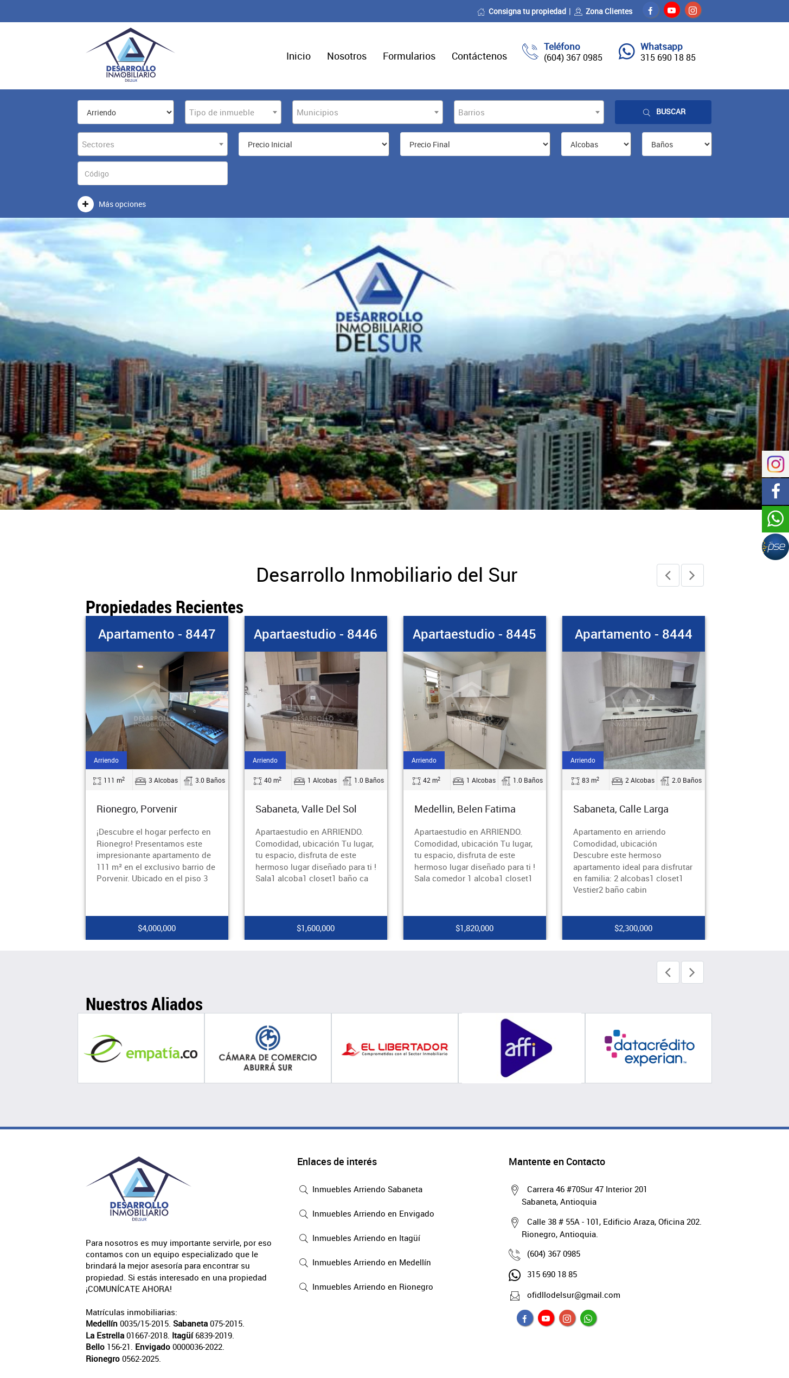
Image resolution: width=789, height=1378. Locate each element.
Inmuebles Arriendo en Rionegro (365, 1287)
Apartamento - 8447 (157, 633)
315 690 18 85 (668, 57)
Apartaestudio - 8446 (315, 633)
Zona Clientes (603, 11)
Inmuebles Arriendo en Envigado (365, 1214)
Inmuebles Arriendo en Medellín (364, 1263)
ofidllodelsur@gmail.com (571, 1294)
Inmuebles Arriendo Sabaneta (359, 1190)
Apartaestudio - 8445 (474, 633)
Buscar (663, 112)
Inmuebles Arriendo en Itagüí (358, 1238)
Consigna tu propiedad (521, 11)
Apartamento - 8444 (633, 633)
